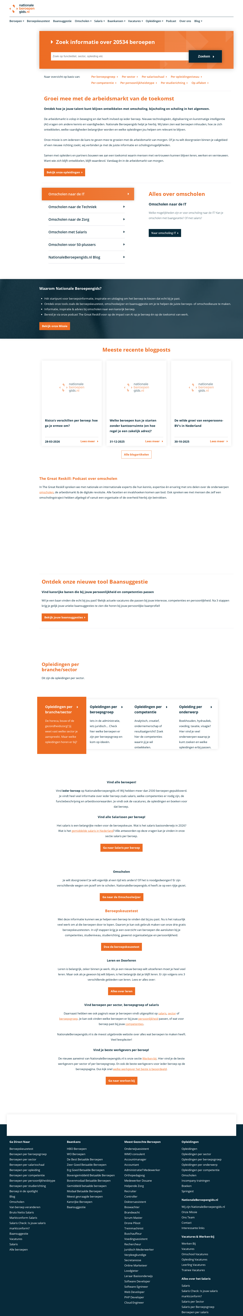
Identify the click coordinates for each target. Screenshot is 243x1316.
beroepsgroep (68, 1019)
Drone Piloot (132, 1217)
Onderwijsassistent (136, 1143)
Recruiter (130, 1185)
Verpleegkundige (135, 1249)
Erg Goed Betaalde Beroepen (85, 1164)
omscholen (46, 492)
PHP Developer (134, 1291)
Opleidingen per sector (196, 1148)
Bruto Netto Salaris (21, 1207)
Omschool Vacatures (195, 1248)
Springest (188, 1185)
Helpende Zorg (134, 1180)
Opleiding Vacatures (194, 1254)
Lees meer (88, 441)
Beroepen (15, 21)
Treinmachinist (133, 1223)
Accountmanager (135, 1154)
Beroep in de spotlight (23, 1185)
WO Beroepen (76, 1148)
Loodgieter (131, 1265)
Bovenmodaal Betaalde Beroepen (89, 1175)
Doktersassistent (135, 1196)
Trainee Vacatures (193, 1264)
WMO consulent (134, 1148)
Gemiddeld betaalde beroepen (87, 1180)
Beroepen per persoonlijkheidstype (32, 1175)
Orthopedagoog (134, 1170)
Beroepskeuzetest (38, 21)
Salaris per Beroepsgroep (198, 1301)
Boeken (187, 1180)
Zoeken (204, 56)
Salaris (98, 21)
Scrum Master (133, 1212)
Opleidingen (153, 21)
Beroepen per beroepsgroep (28, 1148)
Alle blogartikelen (136, 455)
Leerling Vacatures (193, 1259)
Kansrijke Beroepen (79, 1196)
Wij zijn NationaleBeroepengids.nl (203, 1201)
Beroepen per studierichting (27, 1180)
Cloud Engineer (134, 1297)
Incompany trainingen (196, 1175)
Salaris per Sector (193, 1296)
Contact (187, 1217)
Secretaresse (132, 1254)
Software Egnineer (136, 1281)
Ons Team (188, 1212)
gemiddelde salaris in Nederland (92, 831)
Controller (130, 1191)
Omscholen (82, 21)
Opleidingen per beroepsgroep (201, 1154)
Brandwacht (132, 1207)
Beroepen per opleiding (24, 1164)
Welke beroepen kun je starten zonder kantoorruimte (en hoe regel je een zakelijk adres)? (133, 426)
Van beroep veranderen (24, 1201)
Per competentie (102, 83)
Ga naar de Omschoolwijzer (121, 897)
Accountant (131, 1159)
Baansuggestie (62, 21)
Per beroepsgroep (103, 77)
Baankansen (115, 21)
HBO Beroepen (77, 1143)
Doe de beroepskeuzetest (121, 947)
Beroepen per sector (22, 1154)
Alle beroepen (18, 1244)
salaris (162, 1014)
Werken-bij (149, 1059)
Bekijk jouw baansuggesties (63, 617)
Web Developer (134, 1286)
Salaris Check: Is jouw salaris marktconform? (27, 1220)
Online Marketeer (135, 1260)
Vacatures (134, 21)
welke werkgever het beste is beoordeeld (140, 1069)
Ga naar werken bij (121, 1081)
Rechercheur (132, 1238)
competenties (134, 1024)
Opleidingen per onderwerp (199, 1159)
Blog (197, 21)
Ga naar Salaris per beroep (121, 848)
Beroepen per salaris (195, 1306)
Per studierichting (173, 83)
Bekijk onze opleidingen (63, 172)
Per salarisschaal (153, 77)
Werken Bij (189, 1238)
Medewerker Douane (138, 1175)
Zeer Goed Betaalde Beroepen (86, 1159)
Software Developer (137, 1276)
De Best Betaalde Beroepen (85, 1154)
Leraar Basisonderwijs (138, 1270)
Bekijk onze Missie (54, 326)
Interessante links (193, 1222)
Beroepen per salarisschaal (26, 1159)
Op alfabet (199, 83)
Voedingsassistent (136, 1233)
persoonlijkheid (148, 1019)
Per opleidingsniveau (185, 77)
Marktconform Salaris (23, 1212)
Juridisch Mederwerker (139, 1244)
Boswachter (132, 1201)
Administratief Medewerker (142, 1164)
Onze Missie (189, 1206)
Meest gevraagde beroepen (85, 1191)
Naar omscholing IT (163, 233)
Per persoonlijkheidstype (137, 83)
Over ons (185, 21)
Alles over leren (121, 991)
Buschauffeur (133, 1228)
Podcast (171, 21)
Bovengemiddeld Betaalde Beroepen (91, 1170)
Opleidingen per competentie (201, 1164)
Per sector (128, 77)
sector (172, 1014)
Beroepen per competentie (27, 1170)
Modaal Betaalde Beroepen (84, 1185)
